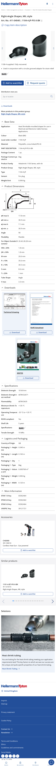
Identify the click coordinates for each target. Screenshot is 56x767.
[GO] (47, 3)
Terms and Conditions (9, 741)
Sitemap (4, 704)
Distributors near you (9, 92)
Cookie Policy (6, 720)
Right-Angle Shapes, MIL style (13, 114)
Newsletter (5, 732)
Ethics (3, 744)
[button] (13, 600)
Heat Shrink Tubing (9, 669)
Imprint (4, 700)
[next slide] (54, 48)
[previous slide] (2, 48)
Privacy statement (8, 712)
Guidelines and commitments (12, 748)
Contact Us (5, 729)
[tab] (28, 121)
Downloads (7, 106)
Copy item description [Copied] (14, 25)
